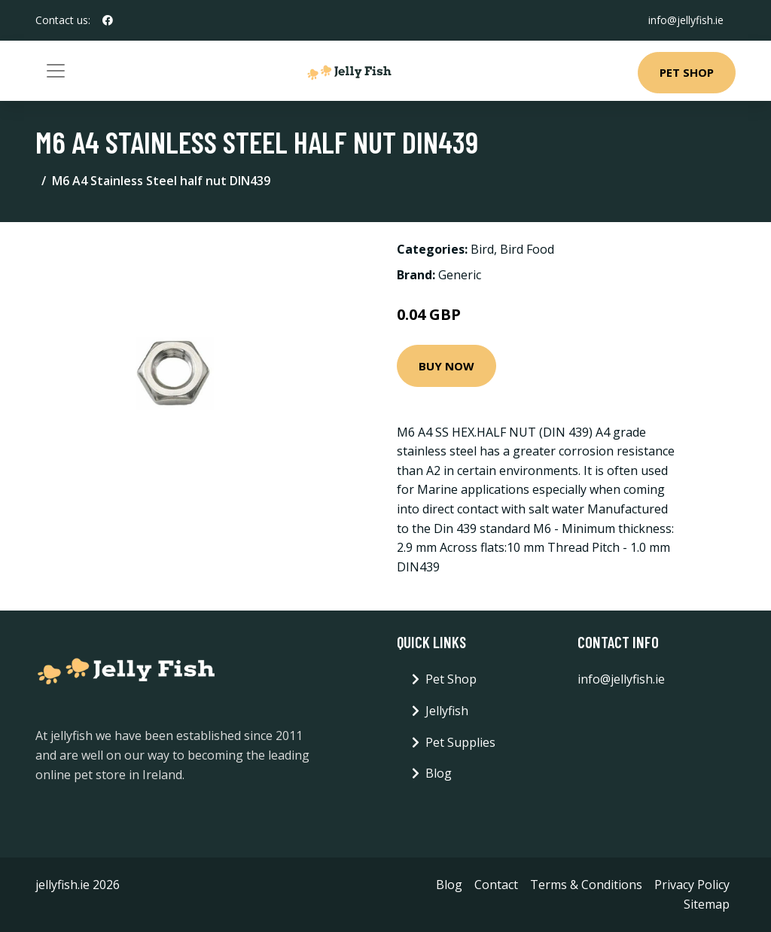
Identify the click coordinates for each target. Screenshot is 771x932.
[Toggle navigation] (55, 70)
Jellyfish (446, 710)
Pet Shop (687, 72)
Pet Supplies (460, 742)
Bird (482, 249)
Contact (496, 884)
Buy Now (446, 365)
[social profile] (107, 20)
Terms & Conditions (586, 884)
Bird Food (527, 249)
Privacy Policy (692, 884)
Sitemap (707, 904)
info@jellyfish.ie (686, 20)
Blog (438, 773)
